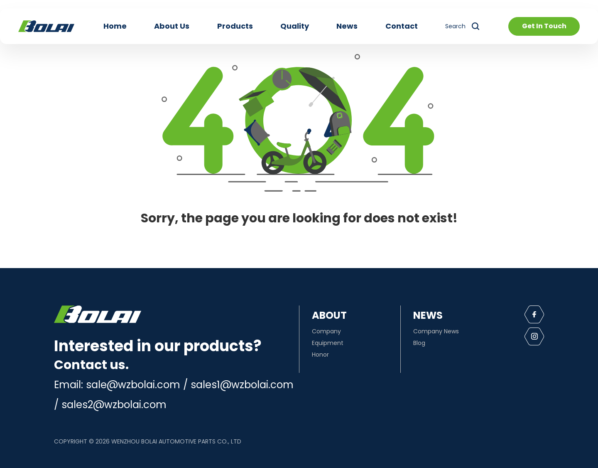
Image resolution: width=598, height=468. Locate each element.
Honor (320, 354)
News (347, 26)
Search (455, 26)
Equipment (327, 343)
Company (326, 331)
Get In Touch (544, 26)
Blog (419, 343)
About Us (171, 26)
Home (115, 26)
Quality (294, 26)
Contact (401, 26)
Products (235, 26)
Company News (436, 331)
